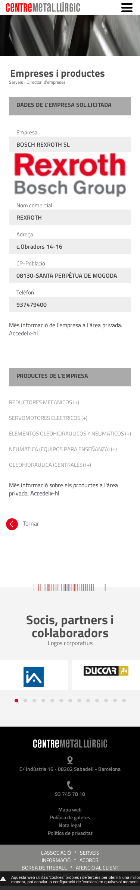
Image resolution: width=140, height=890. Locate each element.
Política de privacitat (70, 833)
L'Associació (56, 852)
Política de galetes (70, 817)
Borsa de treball (44, 867)
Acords (89, 860)
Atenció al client (97, 867)
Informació (56, 860)
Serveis (89, 852)
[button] (16, 700)
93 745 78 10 (70, 794)
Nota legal (70, 825)
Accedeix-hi (23, 333)
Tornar (21, 523)
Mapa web (70, 809)
